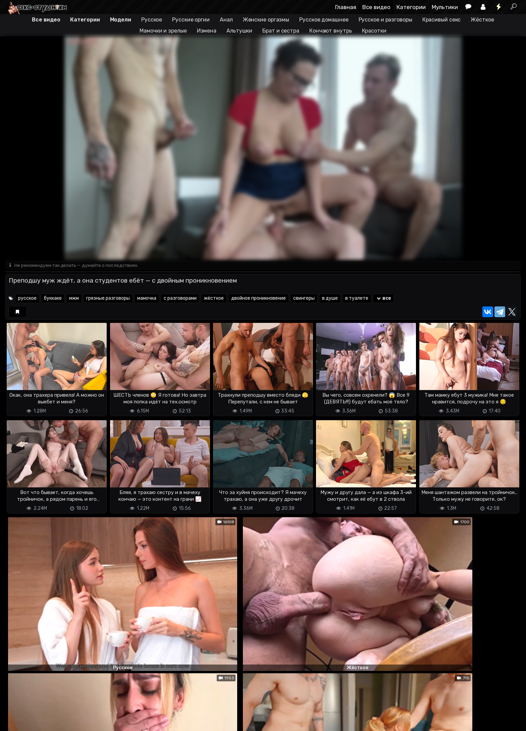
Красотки (374, 31)
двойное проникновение (258, 299)
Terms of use (39, 721)
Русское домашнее (323, 19)
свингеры (304, 299)
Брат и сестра (280, 31)
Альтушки (239, 31)
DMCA (16, 721)
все (383, 299)
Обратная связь (75, 721)
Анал (226, 19)
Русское (151, 19)
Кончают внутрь (330, 31)
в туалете (356, 299)
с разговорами (180, 299)
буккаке (53, 299)
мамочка (146, 299)
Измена (206, 31)
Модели (120, 19)
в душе (330, 299)
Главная (345, 7)
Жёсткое (482, 19)
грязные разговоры (108, 299)
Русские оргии (191, 19)
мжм (74, 299)
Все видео (376, 7)
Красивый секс (441, 19)
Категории (411, 7)
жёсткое (214, 299)
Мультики (445, 7)
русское (27, 299)
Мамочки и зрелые (163, 31)
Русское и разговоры (385, 19)
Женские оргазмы (266, 19)
